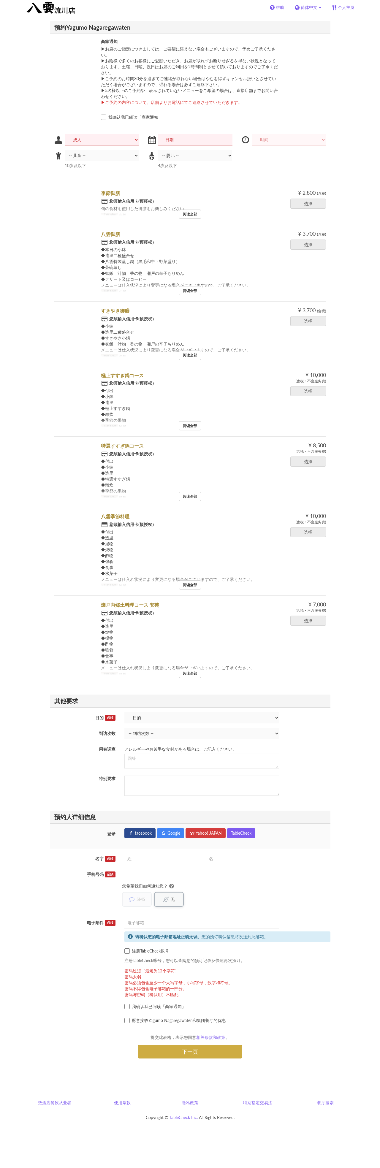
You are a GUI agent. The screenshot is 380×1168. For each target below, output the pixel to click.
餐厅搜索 (325, 1102)
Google (170, 833)
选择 (310, 203)
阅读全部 (190, 214)
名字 (105, 859)
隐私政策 (190, 1102)
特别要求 (107, 778)
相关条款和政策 (210, 1037)
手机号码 (101, 874)
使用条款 (122, 1102)
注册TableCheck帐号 (146, 951)
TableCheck (241, 833)
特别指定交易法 (257, 1102)
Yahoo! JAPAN (205, 833)
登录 (111, 833)
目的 (105, 718)
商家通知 (109, 41)
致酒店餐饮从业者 (54, 1102)
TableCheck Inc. (184, 1117)
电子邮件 (101, 923)
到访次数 (107, 733)
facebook (140, 833)
